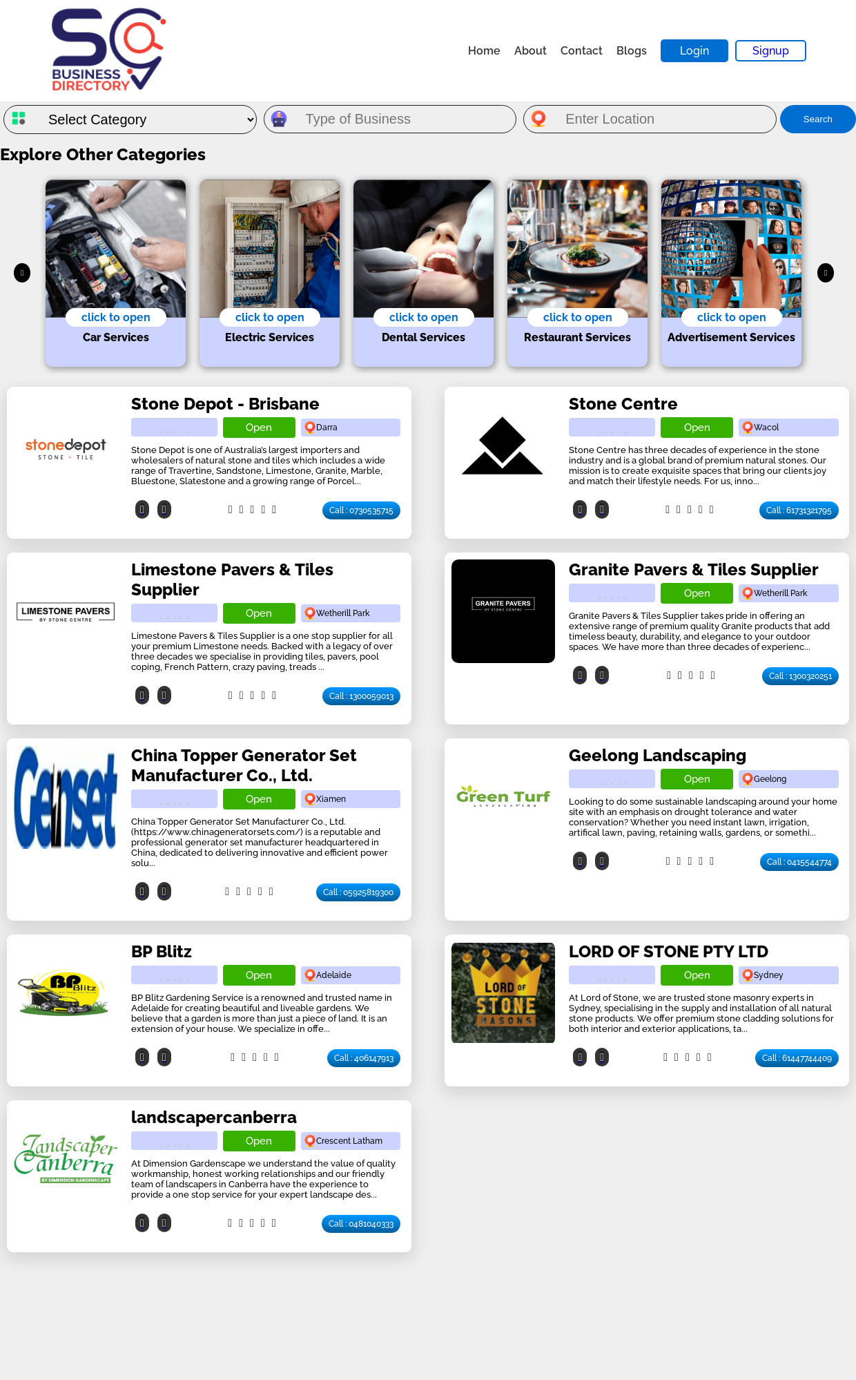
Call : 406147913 (363, 1058)
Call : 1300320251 (800, 676)
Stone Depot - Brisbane (225, 404)
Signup (770, 50)
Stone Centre (623, 404)
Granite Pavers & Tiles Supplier (694, 569)
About (530, 50)
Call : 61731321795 (799, 510)
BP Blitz (161, 951)
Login (694, 50)
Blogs (631, 50)
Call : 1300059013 (361, 696)
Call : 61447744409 (797, 1058)
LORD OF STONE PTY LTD (668, 951)
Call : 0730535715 (361, 510)
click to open (115, 317)
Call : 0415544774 (799, 862)
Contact (582, 50)
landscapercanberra (214, 1117)
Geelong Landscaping (657, 755)
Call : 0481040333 (361, 1224)
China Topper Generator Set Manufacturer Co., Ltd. (244, 765)
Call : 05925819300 (358, 892)
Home (484, 50)
